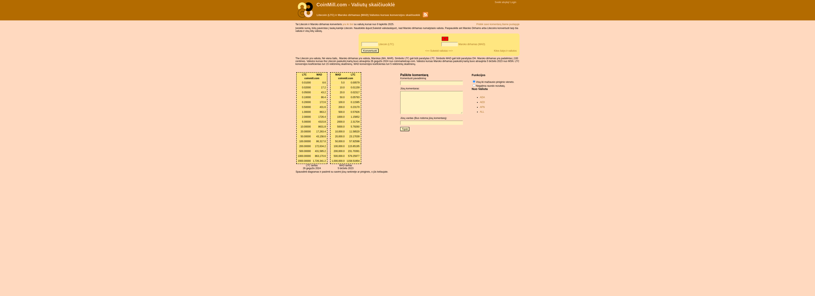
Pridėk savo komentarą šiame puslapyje (498, 24)
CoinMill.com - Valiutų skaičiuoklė (355, 4)
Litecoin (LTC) (386, 44)
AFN (482, 107)
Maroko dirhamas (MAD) (471, 44)
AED (482, 102)
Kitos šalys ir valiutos (505, 50)
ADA (482, 97)
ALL (482, 111)
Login (513, 2)
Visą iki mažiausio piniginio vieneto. (495, 82)
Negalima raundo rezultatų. (490, 85)
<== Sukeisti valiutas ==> (439, 50)
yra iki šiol (348, 24)
